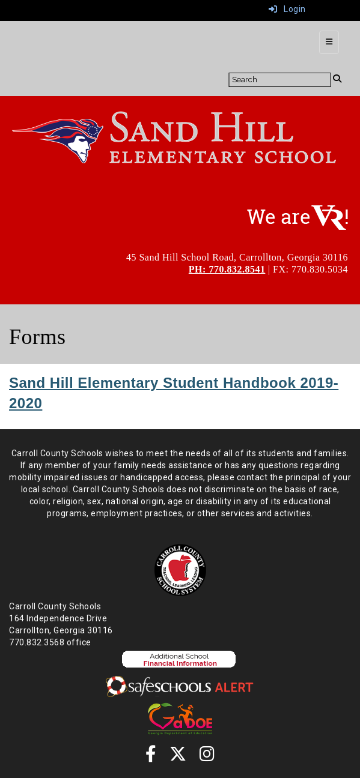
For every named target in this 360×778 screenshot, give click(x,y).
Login (287, 9)
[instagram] (207, 757)
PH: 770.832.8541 (227, 269)
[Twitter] (178, 757)
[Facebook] (151, 757)
